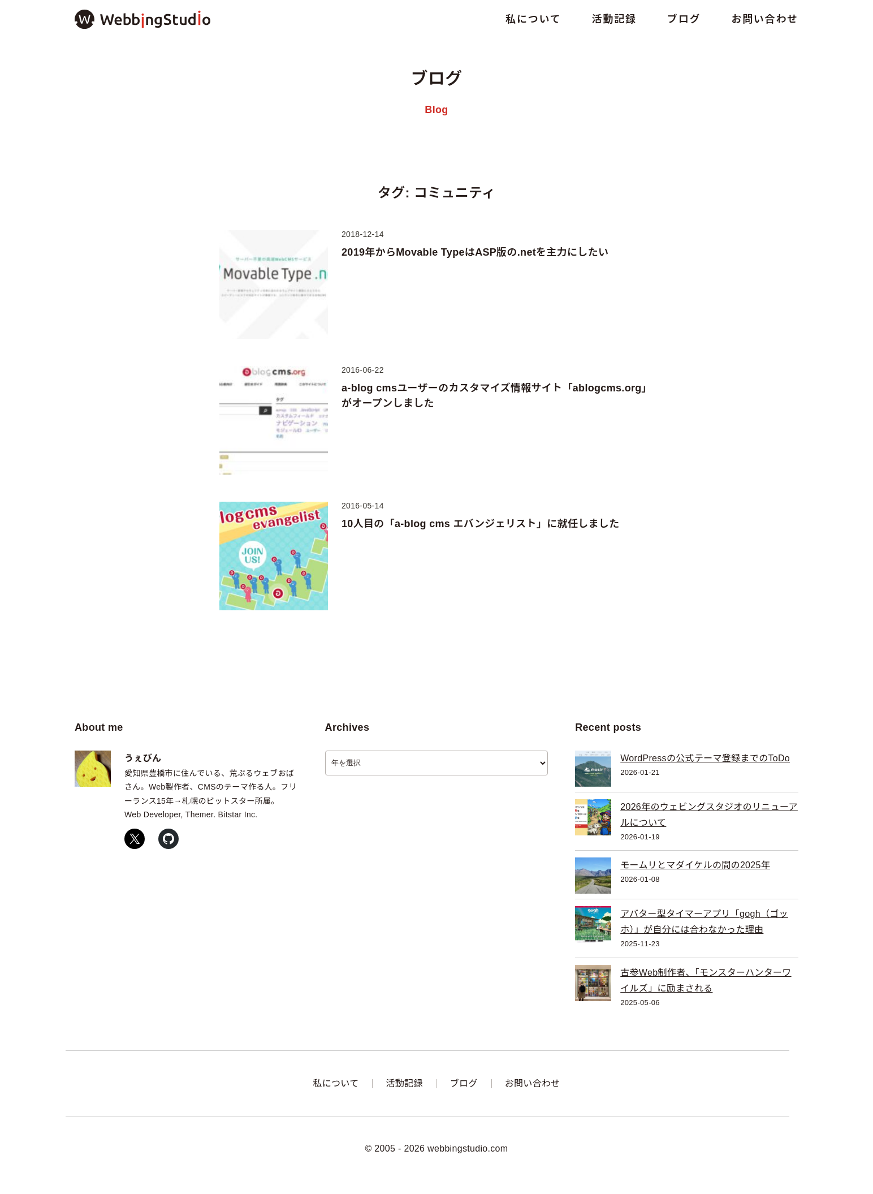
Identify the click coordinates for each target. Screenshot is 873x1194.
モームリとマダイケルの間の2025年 (695, 865)
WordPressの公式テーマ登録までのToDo (705, 758)
